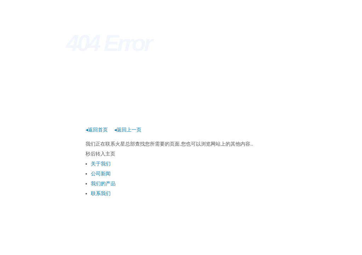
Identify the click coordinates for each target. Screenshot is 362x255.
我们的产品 (103, 183)
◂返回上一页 (127, 129)
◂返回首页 (97, 129)
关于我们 (101, 163)
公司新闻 (101, 173)
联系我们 (101, 193)
